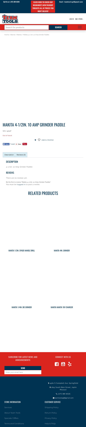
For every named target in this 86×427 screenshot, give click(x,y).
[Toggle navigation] (79, 27)
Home (6, 35)
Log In (71, 19)
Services (8, 407)
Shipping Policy (52, 407)
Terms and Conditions (14, 424)
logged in (21, 184)
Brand (13, 35)
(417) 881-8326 (15, 2)
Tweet (12, 144)
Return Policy (51, 413)
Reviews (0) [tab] (21, 155)
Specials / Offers (11, 418)
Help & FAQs (50, 424)
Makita (19, 35)
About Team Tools (12, 413)
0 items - (79, 19)
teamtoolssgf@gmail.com (73, 2)
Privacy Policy (51, 418)
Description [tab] (9, 155)
